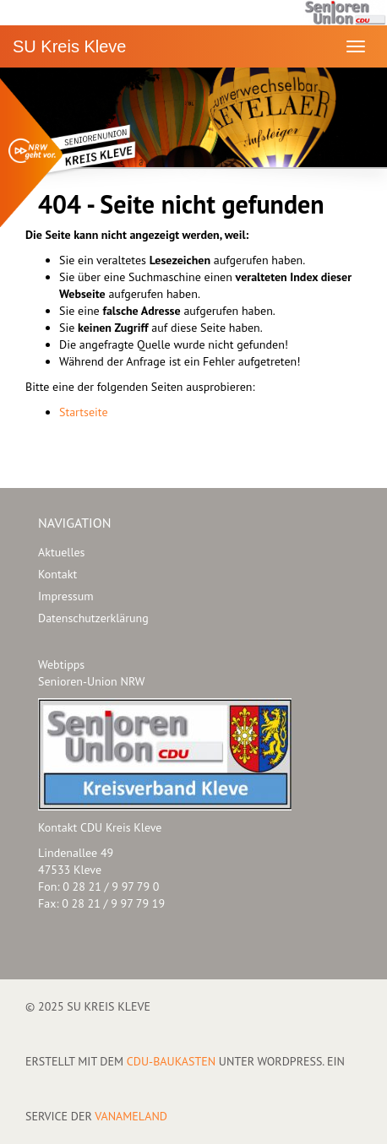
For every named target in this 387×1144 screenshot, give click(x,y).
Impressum (66, 596)
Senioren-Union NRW (91, 681)
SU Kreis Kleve (70, 46)
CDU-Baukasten (171, 1061)
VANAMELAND (131, 1116)
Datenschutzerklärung (93, 618)
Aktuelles (61, 552)
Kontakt (57, 574)
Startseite (83, 412)
